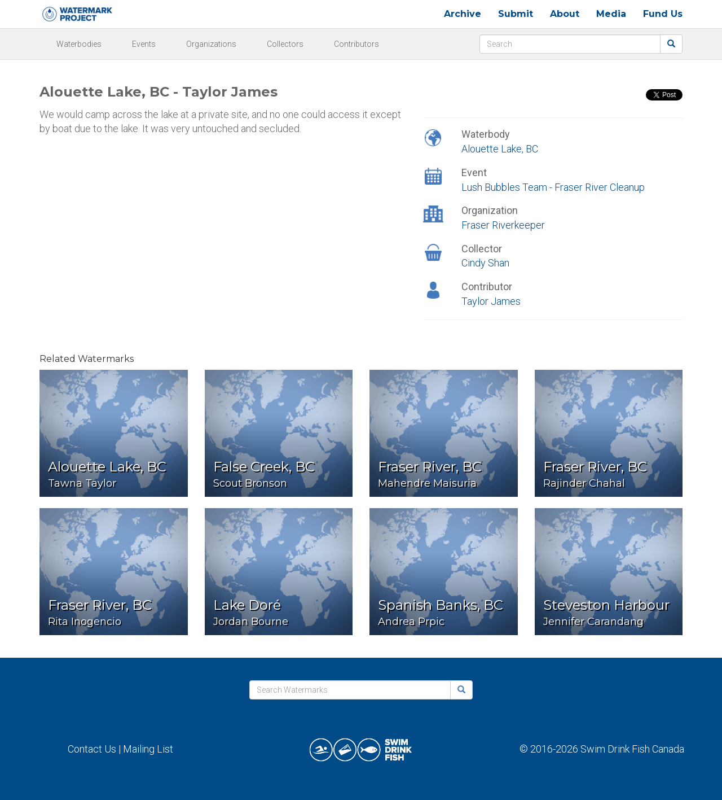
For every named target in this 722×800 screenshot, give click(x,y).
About (564, 13)
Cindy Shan (485, 263)
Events (144, 44)
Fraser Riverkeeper (503, 225)
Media (611, 13)
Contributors (356, 44)
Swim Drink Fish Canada (632, 749)
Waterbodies (79, 44)
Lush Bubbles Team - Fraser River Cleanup (553, 187)
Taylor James (491, 301)
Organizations (211, 44)
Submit (515, 13)
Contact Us (92, 749)
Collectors (285, 44)
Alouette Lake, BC (499, 149)
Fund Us (663, 13)
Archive (462, 13)
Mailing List (148, 749)
